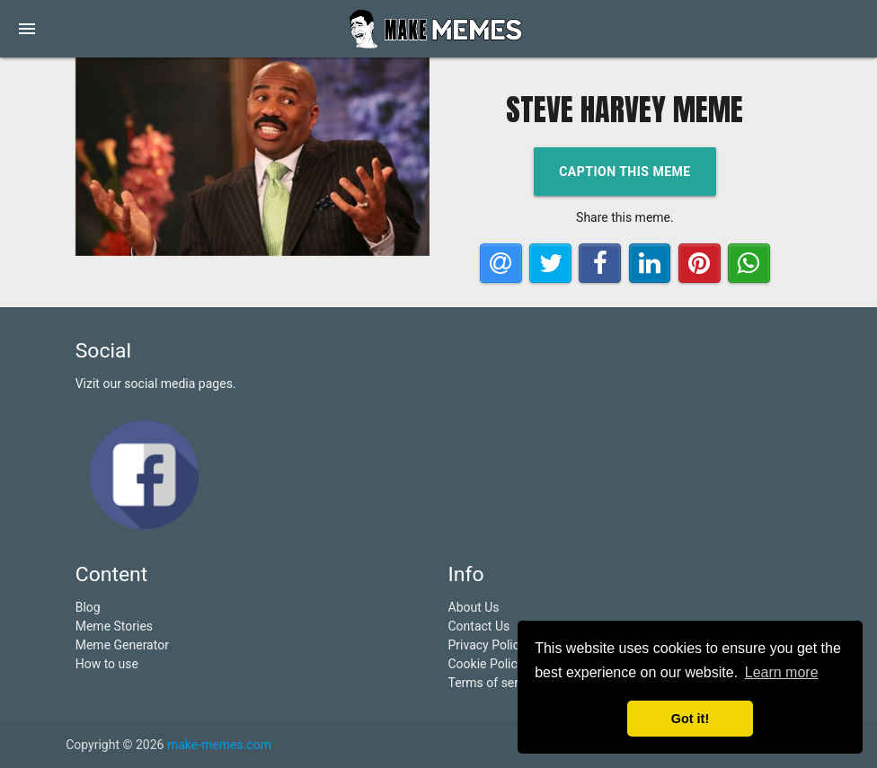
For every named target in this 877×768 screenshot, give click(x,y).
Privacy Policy (487, 645)
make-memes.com (219, 744)
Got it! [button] (690, 718)
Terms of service (495, 682)
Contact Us (479, 626)
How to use (106, 664)
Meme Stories (114, 626)
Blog (88, 607)
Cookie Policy (486, 664)
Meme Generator (122, 645)
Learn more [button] (782, 672)
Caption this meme (625, 171)
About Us (474, 607)
